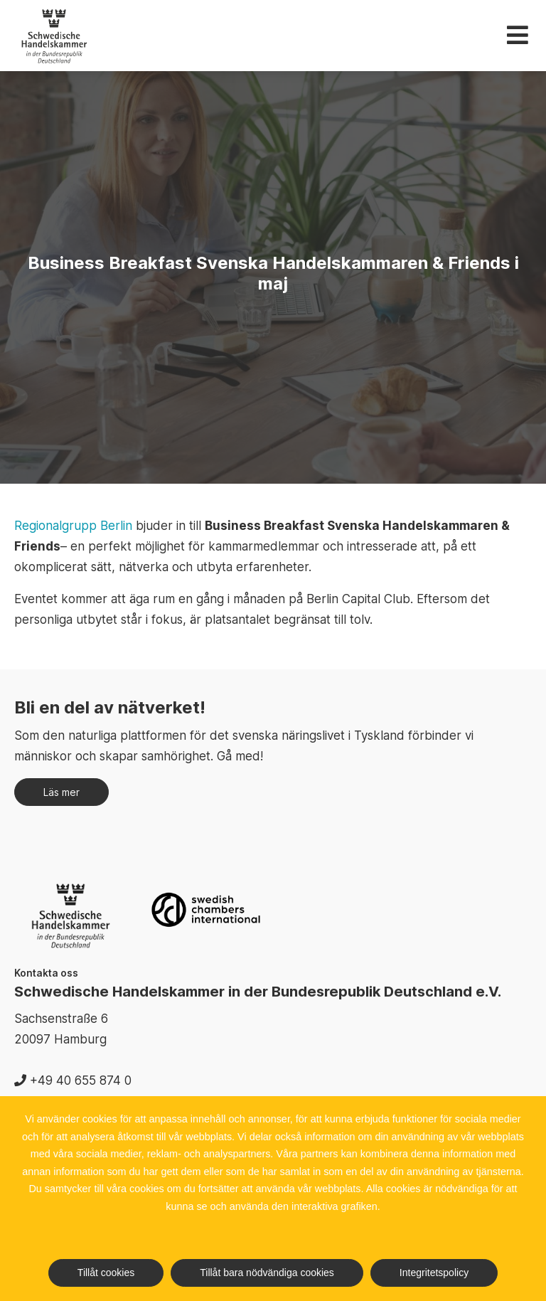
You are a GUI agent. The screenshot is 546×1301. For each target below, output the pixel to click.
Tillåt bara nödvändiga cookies (267, 1272)
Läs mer (61, 792)
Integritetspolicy (434, 1272)
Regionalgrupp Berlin (73, 526)
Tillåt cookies (105, 1272)
